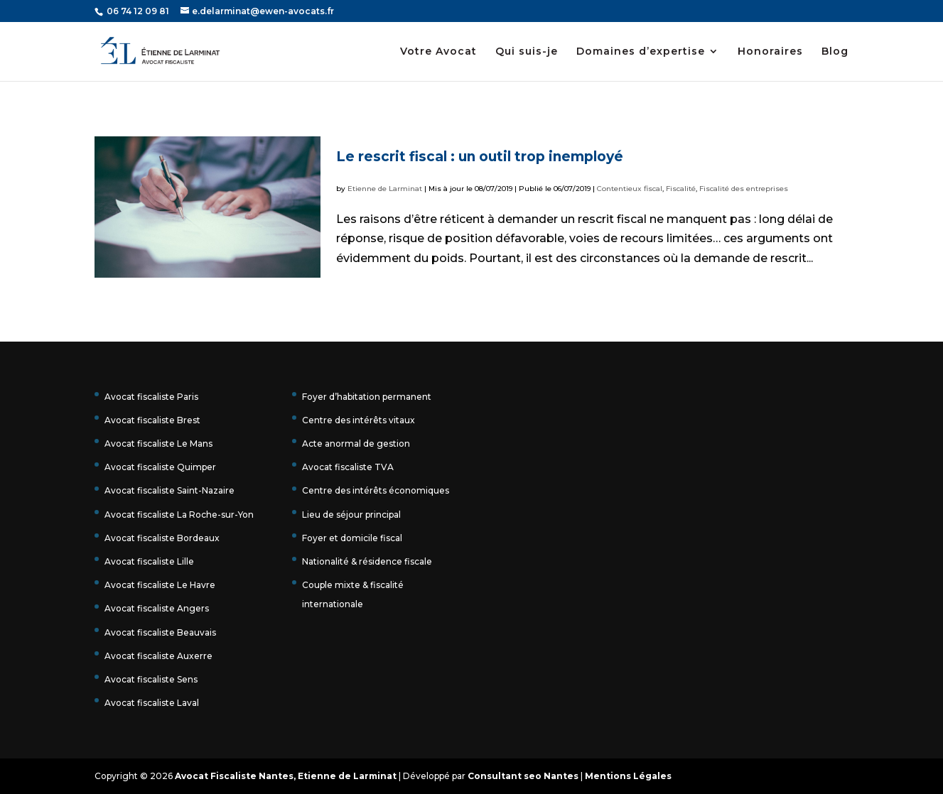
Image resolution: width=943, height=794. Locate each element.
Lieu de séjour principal (351, 514)
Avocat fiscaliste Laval (151, 702)
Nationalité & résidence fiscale (367, 561)
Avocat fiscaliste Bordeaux (162, 538)
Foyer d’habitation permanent (366, 396)
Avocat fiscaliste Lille (149, 561)
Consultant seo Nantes (523, 776)
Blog (834, 52)
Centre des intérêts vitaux (358, 420)
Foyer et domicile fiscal (352, 538)
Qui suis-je (526, 52)
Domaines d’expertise (640, 52)
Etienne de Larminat (384, 188)
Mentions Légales (628, 776)
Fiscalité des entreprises (743, 188)
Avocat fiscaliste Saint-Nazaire (169, 490)
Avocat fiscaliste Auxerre (158, 656)
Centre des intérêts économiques (375, 490)
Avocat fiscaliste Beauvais (160, 632)
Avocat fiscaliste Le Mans (158, 443)
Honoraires (770, 52)
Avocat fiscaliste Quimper (160, 467)
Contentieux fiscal (629, 188)
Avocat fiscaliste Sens (151, 679)
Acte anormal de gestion (356, 443)
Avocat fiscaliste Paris (151, 396)
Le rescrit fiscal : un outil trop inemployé (479, 156)
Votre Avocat (438, 52)
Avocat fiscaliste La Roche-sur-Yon (179, 514)
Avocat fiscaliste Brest (152, 420)
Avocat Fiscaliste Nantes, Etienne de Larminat (286, 776)
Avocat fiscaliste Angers (156, 608)
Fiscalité (681, 188)
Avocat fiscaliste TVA (348, 467)
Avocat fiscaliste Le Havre (159, 585)
